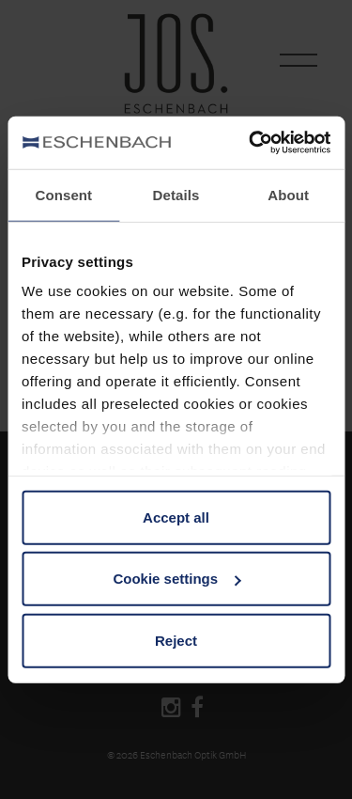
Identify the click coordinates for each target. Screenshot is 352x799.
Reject (176, 640)
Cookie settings (176, 579)
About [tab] (288, 194)
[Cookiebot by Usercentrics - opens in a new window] (250, 143)
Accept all (176, 517)
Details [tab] (176, 194)
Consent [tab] (63, 194)
